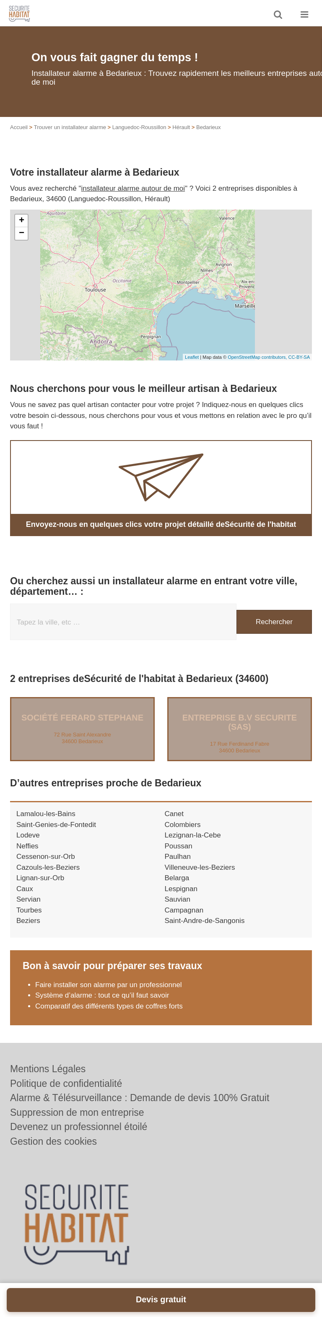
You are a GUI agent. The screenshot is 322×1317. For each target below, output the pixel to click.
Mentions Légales (48, 1068)
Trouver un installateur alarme (70, 127)
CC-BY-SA (299, 357)
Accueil (19, 127)
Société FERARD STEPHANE (82, 717)
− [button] (21, 233)
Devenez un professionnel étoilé (78, 1126)
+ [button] (21, 221)
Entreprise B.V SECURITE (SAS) (239, 722)
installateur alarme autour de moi (133, 188)
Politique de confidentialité (66, 1083)
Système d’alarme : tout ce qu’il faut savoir (102, 995)
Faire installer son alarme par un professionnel (109, 985)
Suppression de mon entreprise (77, 1112)
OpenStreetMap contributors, (258, 357)
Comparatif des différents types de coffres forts (109, 1006)
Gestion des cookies (53, 1141)
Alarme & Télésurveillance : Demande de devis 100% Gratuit (139, 1097)
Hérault (181, 127)
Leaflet (192, 357)
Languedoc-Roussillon (139, 127)
